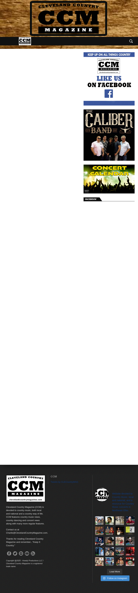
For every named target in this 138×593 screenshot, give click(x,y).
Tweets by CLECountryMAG (64, 482)
